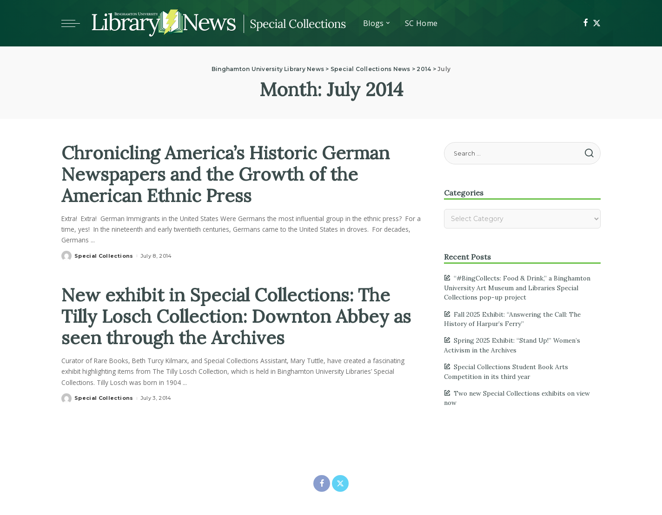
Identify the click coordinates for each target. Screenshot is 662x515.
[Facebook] (585, 23)
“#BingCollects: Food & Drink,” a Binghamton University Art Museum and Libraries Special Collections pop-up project (517, 287)
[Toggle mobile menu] (75, 23)
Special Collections (103, 256)
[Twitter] (597, 23)
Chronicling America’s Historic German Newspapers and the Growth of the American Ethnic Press (230, 174)
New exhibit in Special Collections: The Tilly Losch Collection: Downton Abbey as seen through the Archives (230, 316)
